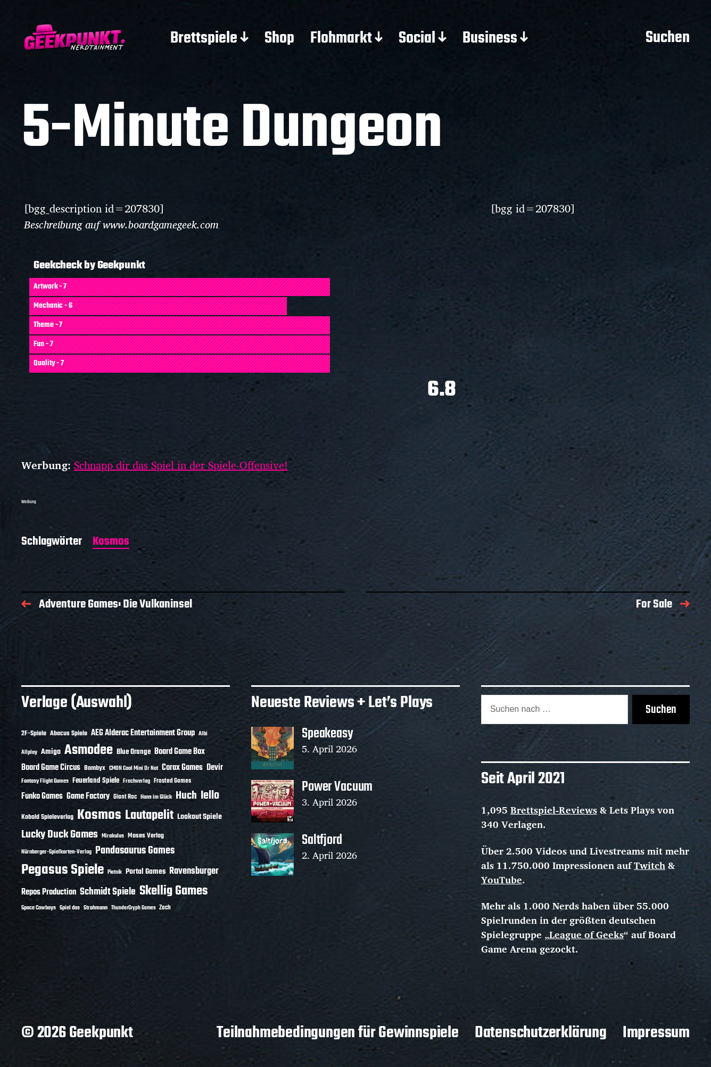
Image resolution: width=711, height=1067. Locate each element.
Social (417, 39)
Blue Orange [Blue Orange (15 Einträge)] (134, 752)
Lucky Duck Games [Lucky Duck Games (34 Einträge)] (59, 834)
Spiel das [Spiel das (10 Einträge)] (70, 908)
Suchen (668, 38)
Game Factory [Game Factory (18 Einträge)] (88, 796)
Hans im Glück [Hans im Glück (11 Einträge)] (156, 797)
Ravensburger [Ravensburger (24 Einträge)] (194, 871)
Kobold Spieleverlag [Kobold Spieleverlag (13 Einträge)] (47, 817)
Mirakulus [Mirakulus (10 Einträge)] (113, 836)
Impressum (656, 1033)
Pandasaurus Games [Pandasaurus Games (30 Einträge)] (135, 851)
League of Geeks (586, 934)
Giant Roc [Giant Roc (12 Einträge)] (125, 797)
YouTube (501, 880)
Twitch (649, 865)
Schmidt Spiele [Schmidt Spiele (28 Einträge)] (108, 892)
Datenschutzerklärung (541, 1033)
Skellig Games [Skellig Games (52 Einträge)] (173, 891)
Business (489, 39)
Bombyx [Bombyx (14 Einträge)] (94, 768)
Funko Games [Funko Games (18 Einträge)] (42, 796)
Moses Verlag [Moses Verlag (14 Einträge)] (146, 835)
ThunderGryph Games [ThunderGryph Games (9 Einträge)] (133, 908)
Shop (279, 39)
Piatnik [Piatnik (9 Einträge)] (115, 872)
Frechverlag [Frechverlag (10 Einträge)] (136, 781)
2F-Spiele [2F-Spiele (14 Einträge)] (33, 733)
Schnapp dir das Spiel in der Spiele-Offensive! (181, 465)
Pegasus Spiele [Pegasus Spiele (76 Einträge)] (62, 870)
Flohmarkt (341, 39)
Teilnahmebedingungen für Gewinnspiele (338, 1033)
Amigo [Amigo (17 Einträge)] (51, 752)
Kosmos (111, 542)
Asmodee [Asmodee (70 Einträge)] (88, 750)
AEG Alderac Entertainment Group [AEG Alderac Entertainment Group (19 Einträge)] (143, 733)
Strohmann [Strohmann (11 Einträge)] (96, 908)
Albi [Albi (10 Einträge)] (203, 733)
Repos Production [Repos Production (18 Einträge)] (48, 892)
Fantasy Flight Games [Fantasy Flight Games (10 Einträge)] (45, 781)
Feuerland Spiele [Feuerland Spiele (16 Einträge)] (95, 780)
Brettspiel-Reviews (553, 810)
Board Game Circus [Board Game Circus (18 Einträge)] (50, 767)
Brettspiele (203, 39)
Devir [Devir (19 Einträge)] (214, 767)
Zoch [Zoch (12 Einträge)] (165, 908)
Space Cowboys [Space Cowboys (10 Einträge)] (38, 908)
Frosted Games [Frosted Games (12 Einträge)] (172, 781)
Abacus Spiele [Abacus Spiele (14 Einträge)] (68, 733)
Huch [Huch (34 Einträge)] (186, 795)
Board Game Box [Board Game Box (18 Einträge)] (179, 751)
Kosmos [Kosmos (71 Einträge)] (99, 815)
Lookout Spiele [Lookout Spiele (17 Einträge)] (199, 817)
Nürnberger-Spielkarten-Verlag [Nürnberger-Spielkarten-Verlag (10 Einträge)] (56, 852)
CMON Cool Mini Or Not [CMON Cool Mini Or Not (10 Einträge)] (133, 768)
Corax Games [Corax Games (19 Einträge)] (182, 767)
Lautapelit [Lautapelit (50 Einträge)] (149, 815)
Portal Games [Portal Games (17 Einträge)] (146, 872)
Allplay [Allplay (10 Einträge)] (29, 752)
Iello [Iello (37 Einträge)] (210, 796)
